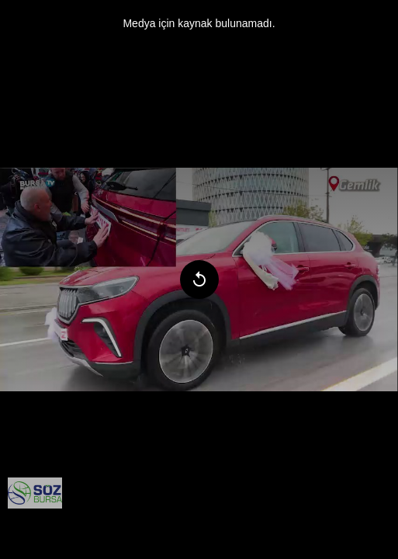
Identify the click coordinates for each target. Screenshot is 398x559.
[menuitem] (35, 493)
